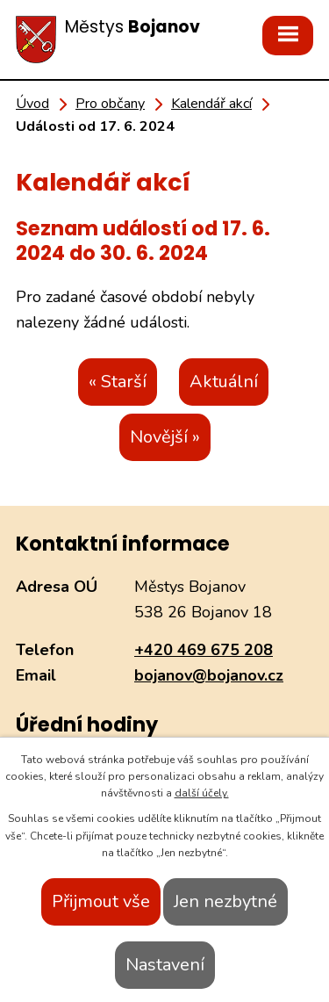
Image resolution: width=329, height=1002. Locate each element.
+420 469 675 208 (203, 649)
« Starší (118, 381)
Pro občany (110, 103)
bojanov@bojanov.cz (208, 675)
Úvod (32, 103)
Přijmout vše (101, 901)
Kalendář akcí (211, 103)
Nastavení (164, 965)
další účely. (202, 793)
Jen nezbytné (225, 901)
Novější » (165, 437)
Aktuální (224, 381)
